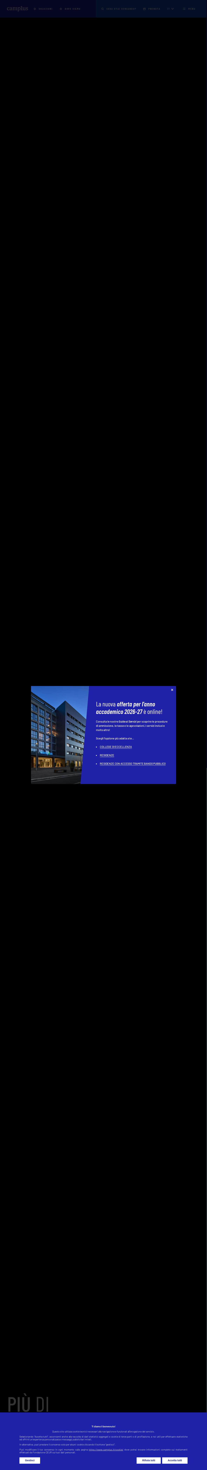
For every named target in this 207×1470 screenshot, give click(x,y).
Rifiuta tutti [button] (148, 1460)
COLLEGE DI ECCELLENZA (116, 746)
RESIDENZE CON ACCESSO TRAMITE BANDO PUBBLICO (133, 763)
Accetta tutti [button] (175, 1460)
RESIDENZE (107, 755)
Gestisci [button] (29, 1460)
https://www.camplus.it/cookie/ (106, 1449)
